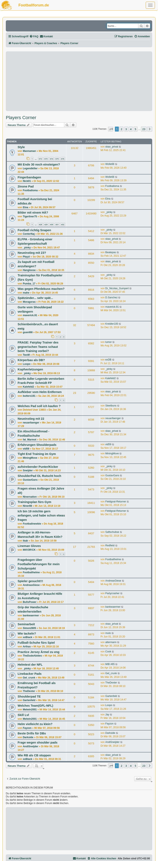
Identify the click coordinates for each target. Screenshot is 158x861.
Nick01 (27, 181)
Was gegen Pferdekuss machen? (41, 288)
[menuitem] (33, 36)
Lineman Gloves (29, 546)
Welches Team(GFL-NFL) (35, 705)
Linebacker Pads (29, 673)
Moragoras (29, 301)
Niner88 (27, 505)
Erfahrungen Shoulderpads (37, 444)
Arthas (27, 646)
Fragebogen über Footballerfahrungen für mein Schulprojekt (39, 564)
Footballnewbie (32, 523)
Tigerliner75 (30, 216)
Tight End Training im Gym (37, 454)
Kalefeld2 (28, 386)
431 (57, 224)
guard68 (28, 332)
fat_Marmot (29, 439)
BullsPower (29, 602)
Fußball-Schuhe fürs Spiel (36, 642)
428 (40, 224)
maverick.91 (30, 315)
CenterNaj (29, 233)
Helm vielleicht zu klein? (35, 724)
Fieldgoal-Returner (115, 501)
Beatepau (110, 252)
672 (40, 158)
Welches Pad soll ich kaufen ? (39, 406)
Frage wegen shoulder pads (37, 742)
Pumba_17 (29, 283)
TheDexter (29, 691)
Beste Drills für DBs (32, 733)
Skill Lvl (23, 715)
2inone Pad (26, 186)
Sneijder (28, 470)
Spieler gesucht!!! (30, 581)
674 (51, 158)
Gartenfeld (29, 700)
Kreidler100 (111, 323)
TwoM (26, 354)
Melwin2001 (30, 709)
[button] (110, 129)
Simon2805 (29, 628)
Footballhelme (31, 572)
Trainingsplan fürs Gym (34, 502)
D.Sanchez (111, 297)
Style (21, 147)
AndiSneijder (30, 746)
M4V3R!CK (29, 549)
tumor (108, 342)
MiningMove (30, 457)
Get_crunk (29, 677)
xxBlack (27, 637)
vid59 (26, 448)
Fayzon (27, 728)
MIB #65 (110, 664)
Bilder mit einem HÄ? (33, 212)
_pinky (109, 212)
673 (45, 158)
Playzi (26, 256)
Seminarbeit (26, 624)
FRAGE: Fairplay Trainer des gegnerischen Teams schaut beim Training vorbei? (38, 347)
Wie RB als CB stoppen (34, 755)
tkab (25, 540)
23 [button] (143, 129)
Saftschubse (112, 532)
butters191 (29, 395)
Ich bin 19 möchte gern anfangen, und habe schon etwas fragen (41, 515)
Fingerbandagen (29, 177)
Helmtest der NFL (30, 664)
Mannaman (29, 151)
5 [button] (135, 129)
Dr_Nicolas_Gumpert (117, 288)
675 (57, 158)
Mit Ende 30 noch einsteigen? (39, 164)
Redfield (109, 545)
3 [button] (126, 129)
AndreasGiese (31, 585)
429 (45, 224)
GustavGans (30, 479)
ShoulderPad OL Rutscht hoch (39, 476)
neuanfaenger (31, 422)
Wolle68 (109, 164)
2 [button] (121, 129)
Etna (25, 207)
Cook (108, 651)
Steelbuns (111, 405)
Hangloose (29, 270)
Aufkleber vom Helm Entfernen (40, 392)
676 (62, 158)
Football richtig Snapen (34, 230)
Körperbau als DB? (31, 360)
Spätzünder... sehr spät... (35, 298)
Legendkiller (30, 168)
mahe (26, 292)
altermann (111, 642)
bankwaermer (31, 615)
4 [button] (130, 129)
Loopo (26, 364)
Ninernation (30, 496)
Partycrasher (112, 593)
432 (62, 224)
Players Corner (21, 117)
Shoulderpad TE (29, 696)
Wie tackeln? (27, 633)
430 (51, 224)
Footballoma (30, 190)
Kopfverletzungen (30, 369)
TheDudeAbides (32, 655)
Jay (107, 714)
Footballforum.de (33, 5)
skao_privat (111, 146)
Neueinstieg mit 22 (31, 418)
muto (108, 633)
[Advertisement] (79, 81)
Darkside (28, 737)
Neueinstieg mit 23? (32, 252)
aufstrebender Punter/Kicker (38, 466)
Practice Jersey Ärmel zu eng (39, 652)
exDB (108, 359)
